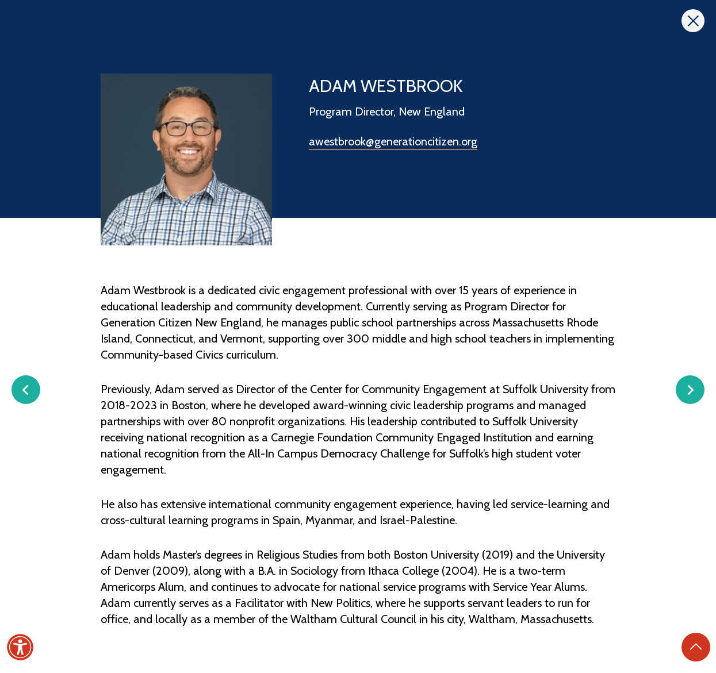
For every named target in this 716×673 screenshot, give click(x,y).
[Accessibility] (20, 647)
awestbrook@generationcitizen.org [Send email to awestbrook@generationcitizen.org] (393, 141)
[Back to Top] (695, 647)
